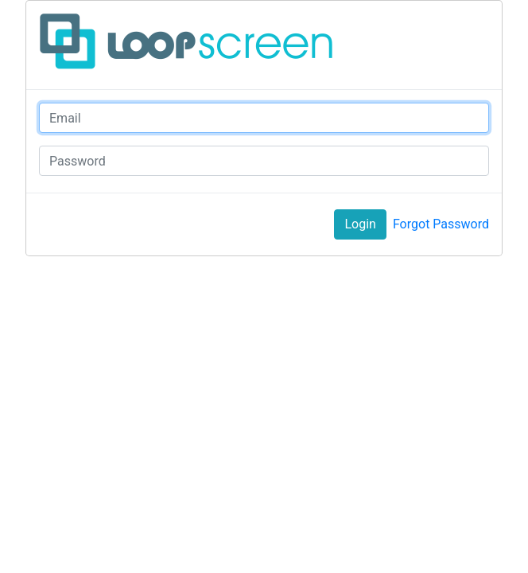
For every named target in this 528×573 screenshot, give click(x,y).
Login (359, 224)
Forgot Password (441, 224)
